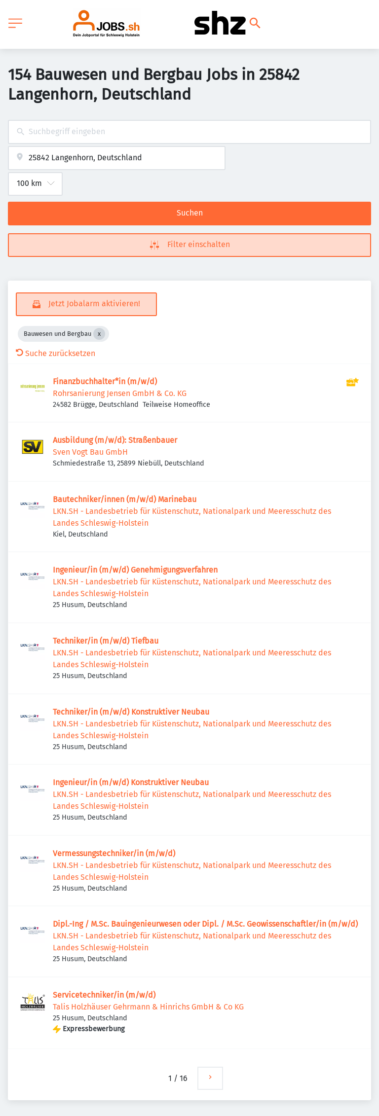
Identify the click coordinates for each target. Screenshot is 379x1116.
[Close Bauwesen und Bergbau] (99, 334)
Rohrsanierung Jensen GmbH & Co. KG (120, 393)
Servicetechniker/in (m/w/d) (104, 995)
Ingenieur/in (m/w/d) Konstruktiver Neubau (131, 782)
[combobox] (189, 132)
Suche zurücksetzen (55, 353)
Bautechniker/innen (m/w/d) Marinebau (124, 499)
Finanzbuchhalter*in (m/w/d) (105, 381)
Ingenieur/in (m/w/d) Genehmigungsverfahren (135, 570)
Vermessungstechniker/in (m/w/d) (114, 853)
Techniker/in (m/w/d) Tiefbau (105, 641)
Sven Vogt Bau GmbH (90, 452)
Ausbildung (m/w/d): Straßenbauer (115, 440)
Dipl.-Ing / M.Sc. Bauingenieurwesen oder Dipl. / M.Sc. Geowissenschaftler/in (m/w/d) (205, 924)
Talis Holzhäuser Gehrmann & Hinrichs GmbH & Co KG (148, 1006)
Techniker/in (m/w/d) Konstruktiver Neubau (131, 712)
